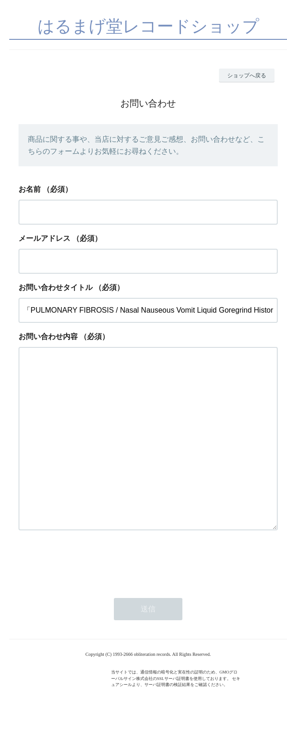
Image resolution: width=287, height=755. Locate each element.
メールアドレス (44, 238)
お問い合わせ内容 (48, 336)
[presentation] (89, 598)
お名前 (30, 189)
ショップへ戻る (246, 75)
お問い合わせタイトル (56, 287)
